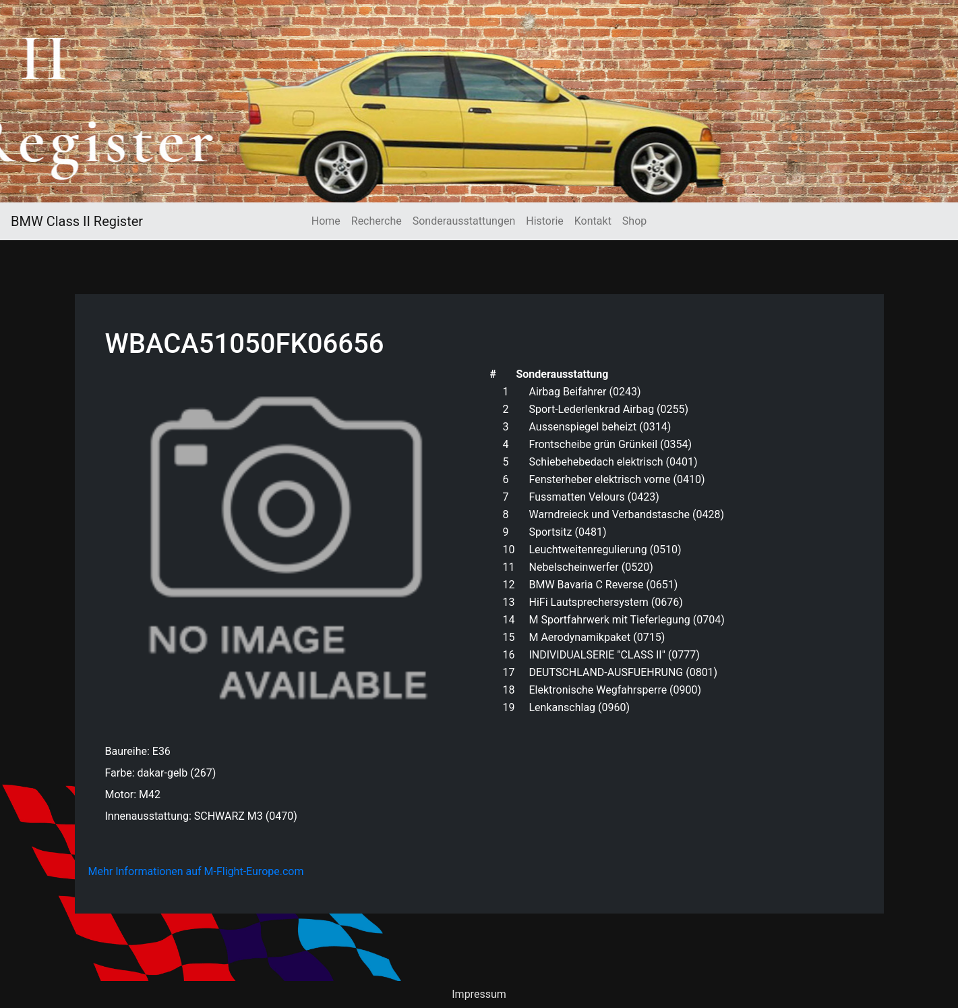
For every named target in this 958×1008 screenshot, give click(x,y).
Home (325, 221)
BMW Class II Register (77, 221)
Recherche (376, 221)
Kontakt (592, 221)
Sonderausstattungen (464, 221)
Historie (545, 221)
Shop (634, 221)
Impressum (479, 994)
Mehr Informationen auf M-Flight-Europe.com (196, 871)
